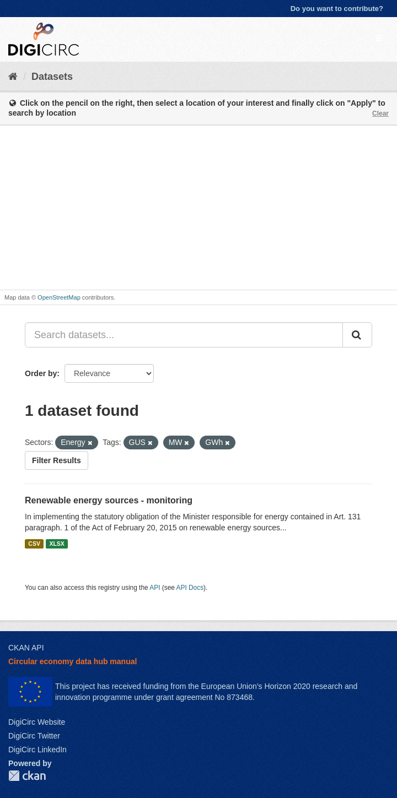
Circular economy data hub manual (72, 661)
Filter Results (56, 460)
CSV (34, 543)
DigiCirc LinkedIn (37, 749)
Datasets (52, 76)
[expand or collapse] (379, 38)
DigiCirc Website (36, 722)
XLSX (56, 543)
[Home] (13, 76)
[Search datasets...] (184, 335)
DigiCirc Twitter (34, 735)
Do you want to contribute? (337, 8)
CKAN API (26, 647)
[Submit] (357, 335)
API (154, 587)
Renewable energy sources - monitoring (108, 500)
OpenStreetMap (59, 297)
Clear (380, 113)
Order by (41, 373)
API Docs (190, 587)
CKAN (27, 775)
